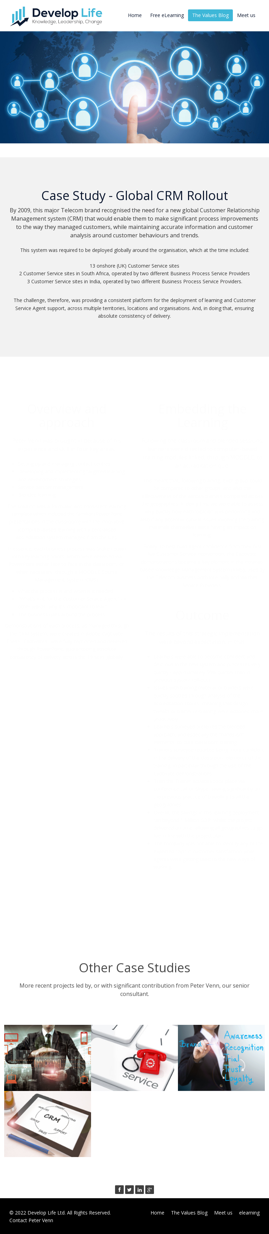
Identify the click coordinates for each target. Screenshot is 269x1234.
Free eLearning (167, 15)
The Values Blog (210, 15)
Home (135, 15)
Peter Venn (40, 1220)
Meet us (246, 15)
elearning (249, 1212)
